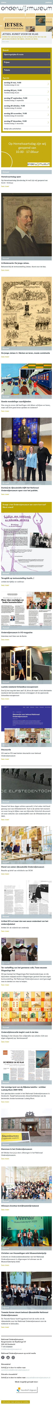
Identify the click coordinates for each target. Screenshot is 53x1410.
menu (3, 2)
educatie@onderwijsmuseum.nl (38, 1377)
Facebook (3, 1357)
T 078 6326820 (7, 1347)
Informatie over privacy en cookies (15, 1402)
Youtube (8, 1357)
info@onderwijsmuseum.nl (11, 1349)
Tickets (27, 71)
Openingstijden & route (27, 55)
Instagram (13, 1357)
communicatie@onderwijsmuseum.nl (15, 1370)
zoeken (48, 2)
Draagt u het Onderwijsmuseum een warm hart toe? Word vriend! (24, 505)
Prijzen (27, 63)
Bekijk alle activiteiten (12, 129)
